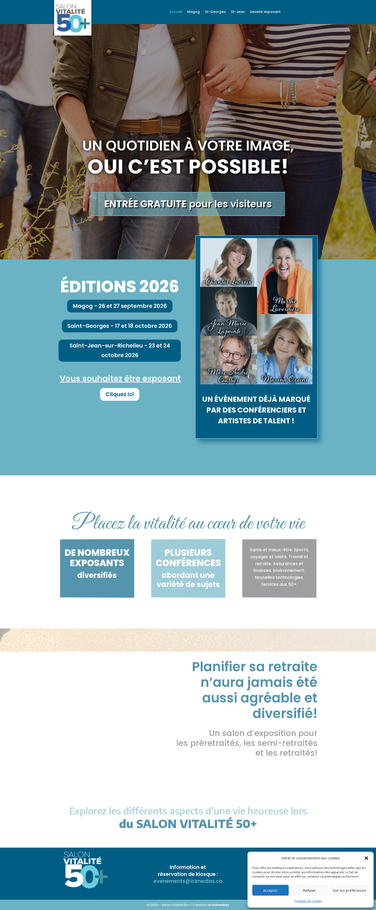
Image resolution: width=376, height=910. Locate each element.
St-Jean (238, 12)
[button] (366, 858)
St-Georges (215, 12)
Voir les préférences (349, 890)
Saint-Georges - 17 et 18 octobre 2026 (119, 326)
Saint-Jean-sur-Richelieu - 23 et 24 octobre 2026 (120, 350)
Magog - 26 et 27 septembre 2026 (120, 306)
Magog (193, 12)
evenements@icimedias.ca (187, 881)
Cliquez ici (120, 394)
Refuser (309, 890)
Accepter (270, 890)
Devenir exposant (265, 12)
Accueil (175, 12)
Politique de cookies (308, 901)
